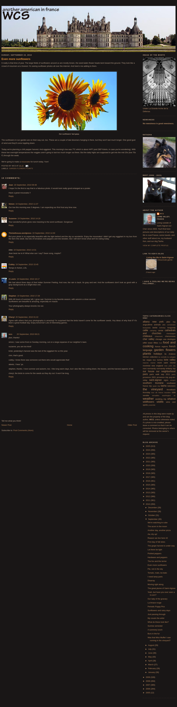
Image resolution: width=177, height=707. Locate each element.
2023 (148, 454)
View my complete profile (156, 245)
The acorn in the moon (157, 526)
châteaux (147, 336)
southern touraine (153, 383)
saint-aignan (155, 380)
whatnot (171, 399)
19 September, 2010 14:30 (43, 233)
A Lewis (12, 279)
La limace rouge (154, 603)
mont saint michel (166, 363)
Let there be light (155, 550)
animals (157, 325)
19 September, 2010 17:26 (28, 296)
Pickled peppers (154, 553)
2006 (148, 689)
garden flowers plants (21, 168)
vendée (146, 395)
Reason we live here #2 (158, 538)
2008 (148, 681)
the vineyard (153, 389)
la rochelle (163, 357)
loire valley (170, 359)
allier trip (171, 322)
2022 (148, 458)
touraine (167, 392)
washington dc (169, 395)
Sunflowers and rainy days (159, 610)
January (152, 672)
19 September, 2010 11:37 (26, 204)
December (153, 507)
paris (145, 374)
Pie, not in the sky (155, 569)
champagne (171, 333)
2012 (148, 496)
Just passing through (156, 614)
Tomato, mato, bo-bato (157, 573)
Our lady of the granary (157, 599)
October (152, 515)
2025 (148, 446)
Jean (11, 185)
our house (148, 371)
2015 (148, 485)
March (151, 664)
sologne (173, 380)
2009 (148, 677)
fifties (156, 343)
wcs (10, 334)
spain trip (156, 386)
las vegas (147, 360)
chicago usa (160, 339)
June (150, 653)
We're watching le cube (157, 522)
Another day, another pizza (159, 530)
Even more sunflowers (15, 59)
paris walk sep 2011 (160, 374)
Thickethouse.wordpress (20, 233)
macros (145, 363)
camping (153, 330)
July (150, 649)
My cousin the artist (156, 618)
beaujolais (147, 328)
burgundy (171, 328)
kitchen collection (150, 357)
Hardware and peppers (157, 557)
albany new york (153, 321)
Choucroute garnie (165, 260)
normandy (151, 368)
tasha (163, 386)
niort (145, 368)
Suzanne (13, 218)
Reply (11, 196)
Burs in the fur (154, 634)
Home (69, 425)
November (153, 511)
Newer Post (6, 425)
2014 (148, 489)
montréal (146, 366)
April (150, 661)
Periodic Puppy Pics (156, 606)
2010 (148, 504)
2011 (148, 500)
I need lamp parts (155, 577)
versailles (155, 395)
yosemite (151, 405)
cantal (160, 330)
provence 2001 (149, 377)
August (151, 645)
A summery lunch (155, 630)
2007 (148, 685)
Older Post (132, 425)
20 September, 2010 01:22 (26, 317)
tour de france (157, 392)
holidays (158, 354)
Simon (12, 204)
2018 (148, 473)
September (153, 519)
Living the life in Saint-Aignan (160, 257)
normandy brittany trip (166, 368)
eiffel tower (148, 343)
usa (174, 392)
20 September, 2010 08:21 (28, 334)
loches (160, 360)
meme (153, 363)
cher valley (148, 339)
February (152, 668)
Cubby (12, 264)
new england (157, 366)
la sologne (171, 357)
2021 (148, 461)
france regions (161, 346)
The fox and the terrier (157, 561)
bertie (155, 328)
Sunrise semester (155, 626)
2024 (148, 450)
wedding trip (160, 399)
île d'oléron (170, 354)
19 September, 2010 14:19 (28, 218)
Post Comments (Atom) (23, 430)
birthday (162, 328)
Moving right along (155, 584)
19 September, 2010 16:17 (28, 279)
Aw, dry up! (152, 534)
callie (145, 330)
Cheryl (12, 317)
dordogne (171, 339)
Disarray (151, 580)
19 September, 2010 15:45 (26, 264)
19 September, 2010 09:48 (25, 185)
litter (154, 360)
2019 (148, 469)
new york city (170, 366)
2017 (148, 477)
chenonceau (170, 336)
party (174, 374)
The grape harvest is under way (161, 546)
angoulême (147, 325)
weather (148, 398)
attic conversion (169, 325)
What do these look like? (158, 622)
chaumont (158, 336)
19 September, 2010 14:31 (25, 250)
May (150, 657)
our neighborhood (166, 371)
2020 (148, 465)
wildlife (160, 402)
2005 (148, 693)
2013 (148, 492)
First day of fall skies (156, 542)
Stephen (12, 296)
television (171, 386)
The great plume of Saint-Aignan (161, 588)
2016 (148, 481)
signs (166, 380)
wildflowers (148, 402)
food (160, 343)
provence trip (162, 377)
